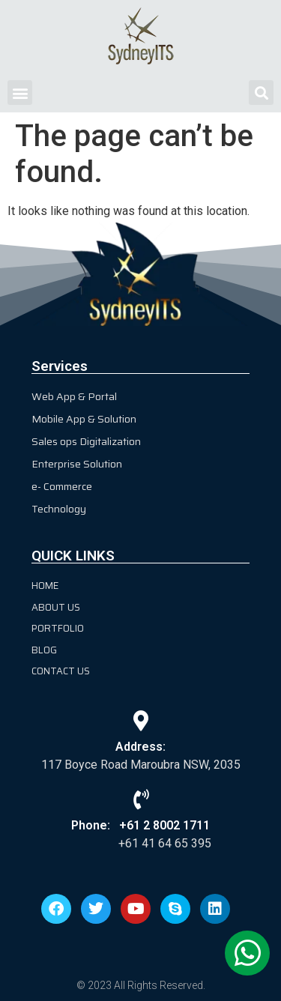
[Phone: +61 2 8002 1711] (140, 799)
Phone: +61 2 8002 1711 (140, 825)
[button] (19, 92)
